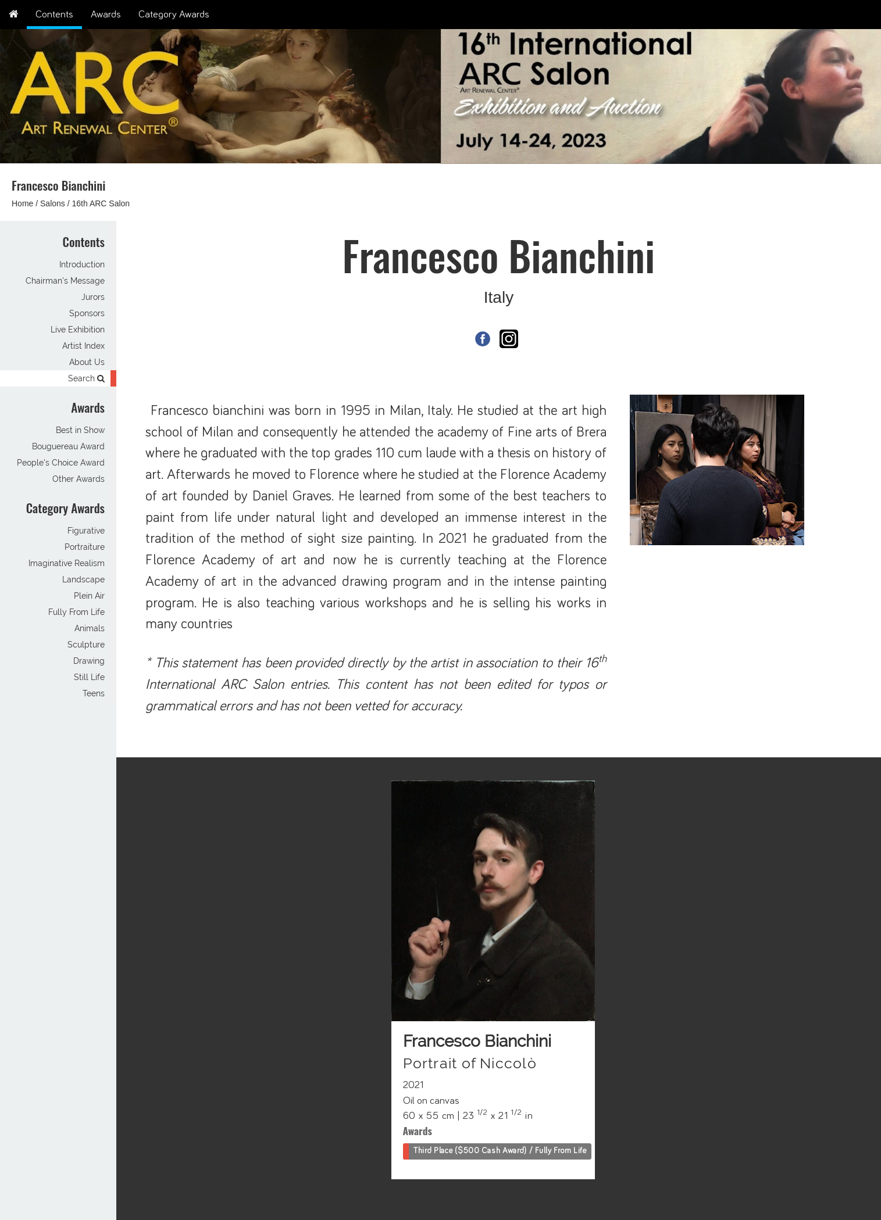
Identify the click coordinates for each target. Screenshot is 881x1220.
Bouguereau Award (68, 446)
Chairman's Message (65, 280)
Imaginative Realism (66, 563)
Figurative (86, 530)
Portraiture (85, 547)
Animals (89, 628)
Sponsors (87, 313)
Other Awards (78, 479)
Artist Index (83, 345)
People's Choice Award (61, 462)
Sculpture (86, 644)
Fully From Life (76, 612)
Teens (94, 693)
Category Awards (173, 14)
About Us (87, 362)
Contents (54, 14)
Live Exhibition (78, 329)
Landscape (83, 579)
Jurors (93, 297)
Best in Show (80, 430)
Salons (52, 203)
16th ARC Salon (101, 203)
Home (22, 203)
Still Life (89, 677)
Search (86, 378)
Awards (106, 14)
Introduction (82, 264)
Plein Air (89, 595)
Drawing (89, 661)
